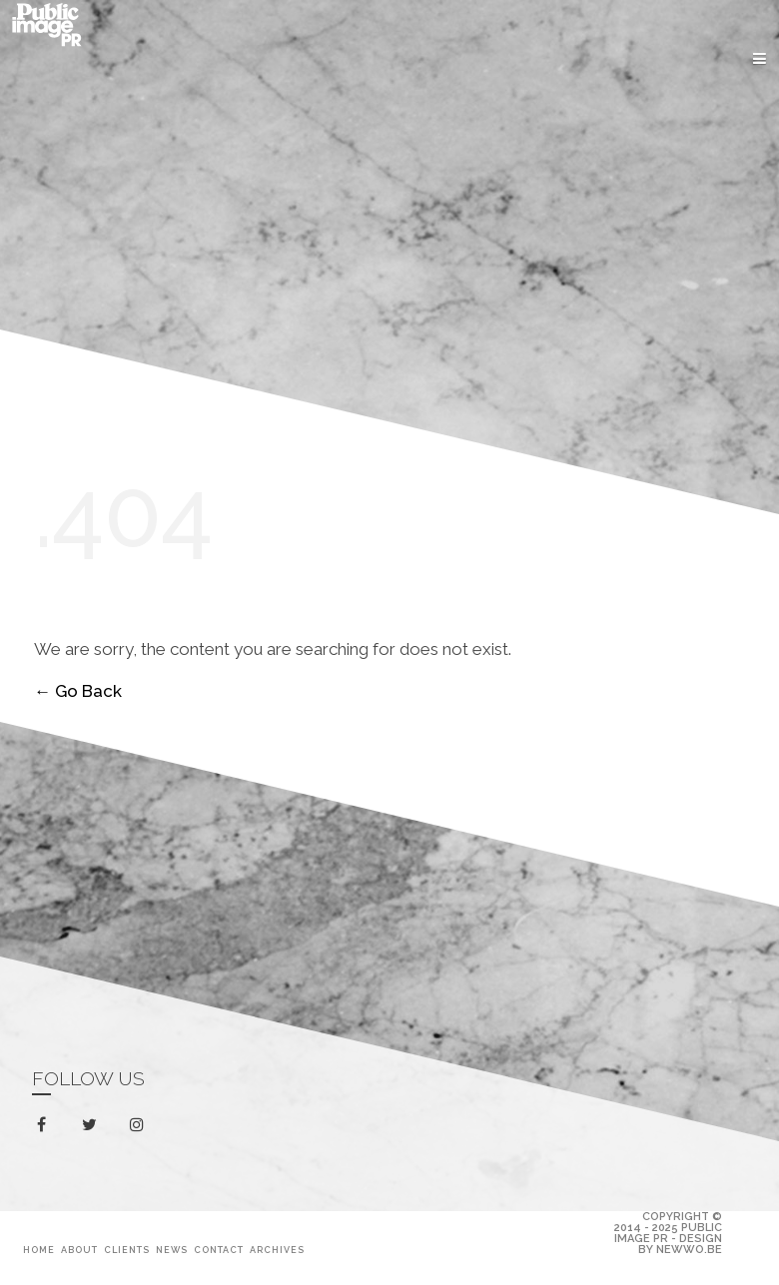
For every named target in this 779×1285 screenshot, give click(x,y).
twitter (93, 1128)
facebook (45, 1125)
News (172, 1250)
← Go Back (78, 692)
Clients (127, 1250)
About (79, 1250)
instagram (140, 1125)
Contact (219, 1250)
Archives (277, 1250)
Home (39, 1250)
